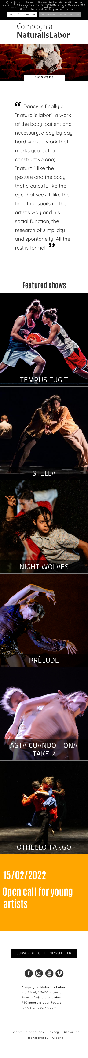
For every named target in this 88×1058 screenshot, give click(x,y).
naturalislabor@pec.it (44, 1002)
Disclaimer (71, 1032)
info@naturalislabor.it (47, 997)
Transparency (38, 1037)
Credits (57, 1037)
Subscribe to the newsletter (44, 953)
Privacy (53, 1032)
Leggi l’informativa (22, 15)
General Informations (28, 1032)
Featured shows (44, 284)
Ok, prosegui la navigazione (60, 15)
